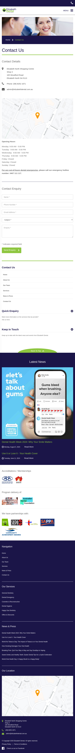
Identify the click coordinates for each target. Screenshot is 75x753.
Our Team (6, 285)
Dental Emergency (8, 597)
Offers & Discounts (8, 615)
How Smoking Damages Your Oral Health (15, 646)
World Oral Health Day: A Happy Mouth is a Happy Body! (20, 659)
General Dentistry (7, 593)
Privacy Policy (6, 744)
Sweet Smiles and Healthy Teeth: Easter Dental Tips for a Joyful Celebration (27, 655)
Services (6, 291)
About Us (6, 280)
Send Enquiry (11, 250)
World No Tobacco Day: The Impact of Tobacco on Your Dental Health (25, 642)
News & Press (8, 296)
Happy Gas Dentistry (9, 610)
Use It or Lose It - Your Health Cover (14, 637)
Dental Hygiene (7, 606)
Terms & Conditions (20, 744)
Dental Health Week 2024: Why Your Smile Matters (18, 633)
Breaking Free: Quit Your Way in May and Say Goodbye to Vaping (23, 650)
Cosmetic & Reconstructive (11, 602)
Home (8, 40)
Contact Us (19, 40)
